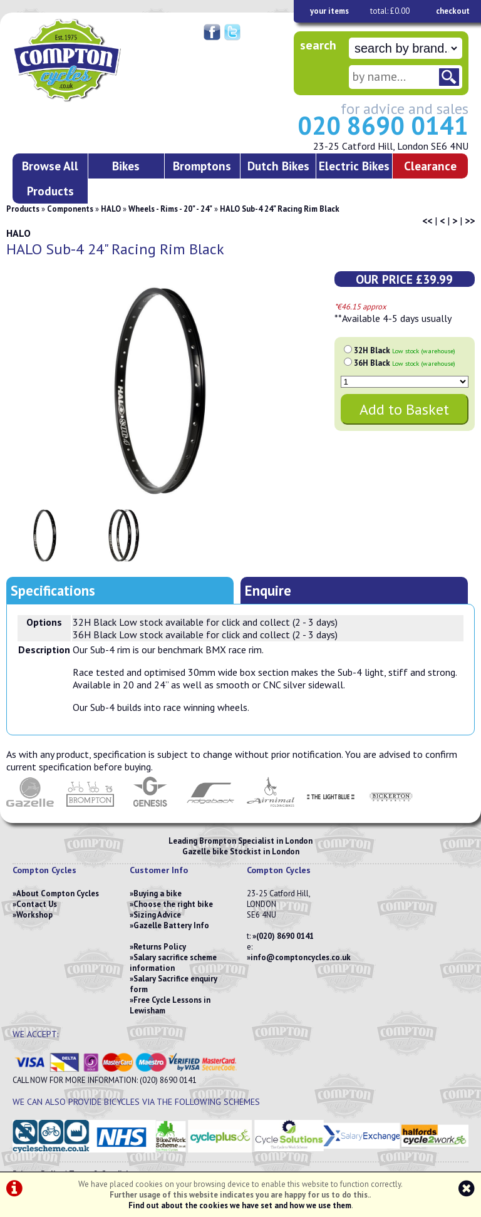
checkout (453, 11)
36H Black (404, 363)
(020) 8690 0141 (285, 936)
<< (427, 220)
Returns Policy (159, 946)
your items (329, 11)
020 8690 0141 (382, 125)
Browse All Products (50, 178)
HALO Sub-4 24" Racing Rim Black (279, 209)
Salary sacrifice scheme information (173, 962)
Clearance (430, 165)
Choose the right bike (173, 904)
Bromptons (202, 165)
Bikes (126, 165)
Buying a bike (157, 893)
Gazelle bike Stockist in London (240, 851)
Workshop (34, 914)
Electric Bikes (354, 165)
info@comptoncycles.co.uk (301, 957)
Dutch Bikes (278, 165)
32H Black (404, 350)
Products (22, 209)
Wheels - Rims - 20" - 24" (170, 209)
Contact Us (36, 904)
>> (470, 220)
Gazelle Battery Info (171, 925)
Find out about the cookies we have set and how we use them (239, 1205)
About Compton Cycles (57, 893)
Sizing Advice (157, 914)
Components (70, 209)
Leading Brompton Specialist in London (240, 841)
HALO (111, 209)
